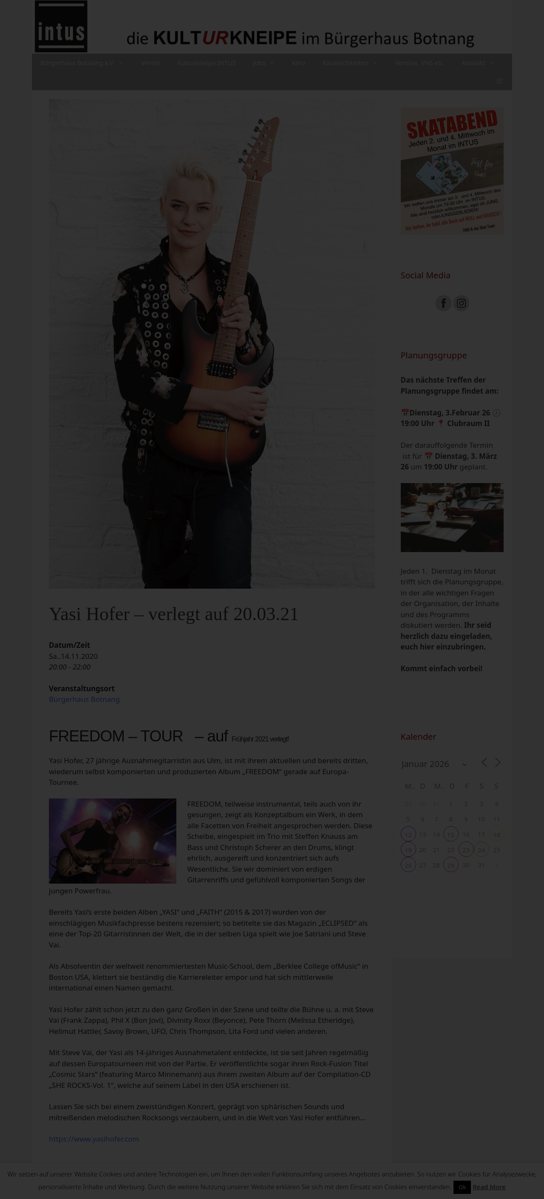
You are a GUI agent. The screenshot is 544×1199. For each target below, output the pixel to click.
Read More (489, 1186)
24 (481, 850)
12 (408, 834)
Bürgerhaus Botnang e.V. (86, 63)
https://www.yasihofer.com (94, 1139)
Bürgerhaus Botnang (84, 699)
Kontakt (483, 63)
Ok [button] (462, 1187)
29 (450, 865)
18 (496, 834)
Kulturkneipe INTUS (206, 62)
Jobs (268, 63)
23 (466, 850)
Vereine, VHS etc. (420, 62)
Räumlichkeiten (354, 63)
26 (408, 865)
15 (450, 834)
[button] (499, 81)
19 (408, 850)
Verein (150, 62)
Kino (299, 62)
